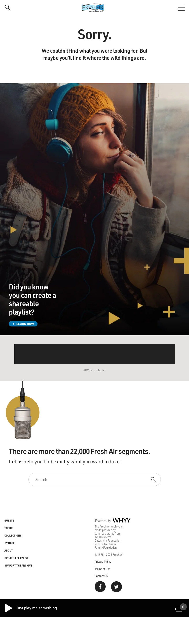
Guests (9, 520)
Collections (13, 535)
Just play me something (30, 608)
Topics (8, 528)
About (8, 550)
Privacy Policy (103, 561)
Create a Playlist (16, 558)
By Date (9, 543)
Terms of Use (102, 568)
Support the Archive (18, 565)
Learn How (25, 324)
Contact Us (101, 576)
